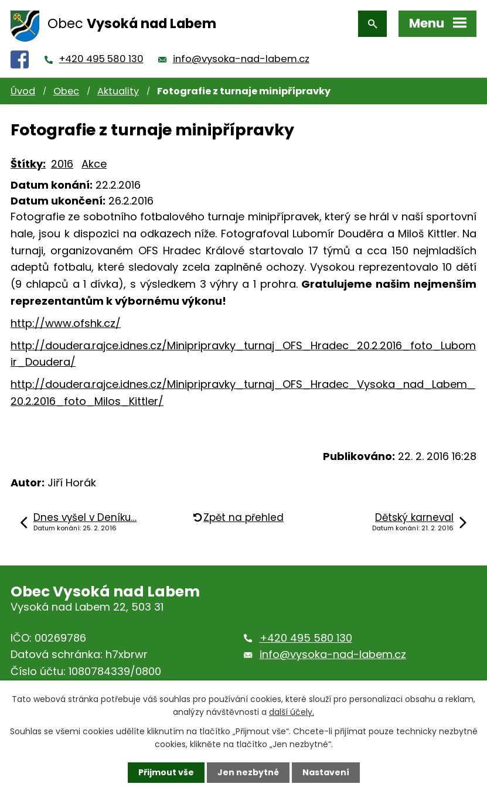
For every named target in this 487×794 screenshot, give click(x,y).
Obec (66, 91)
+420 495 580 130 (101, 59)
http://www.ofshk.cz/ (66, 323)
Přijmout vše (166, 772)
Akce (94, 163)
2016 (62, 163)
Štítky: (28, 163)
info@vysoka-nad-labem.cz (241, 59)
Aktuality (118, 91)
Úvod (23, 91)
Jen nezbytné (248, 772)
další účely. (291, 712)
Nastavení (325, 772)
